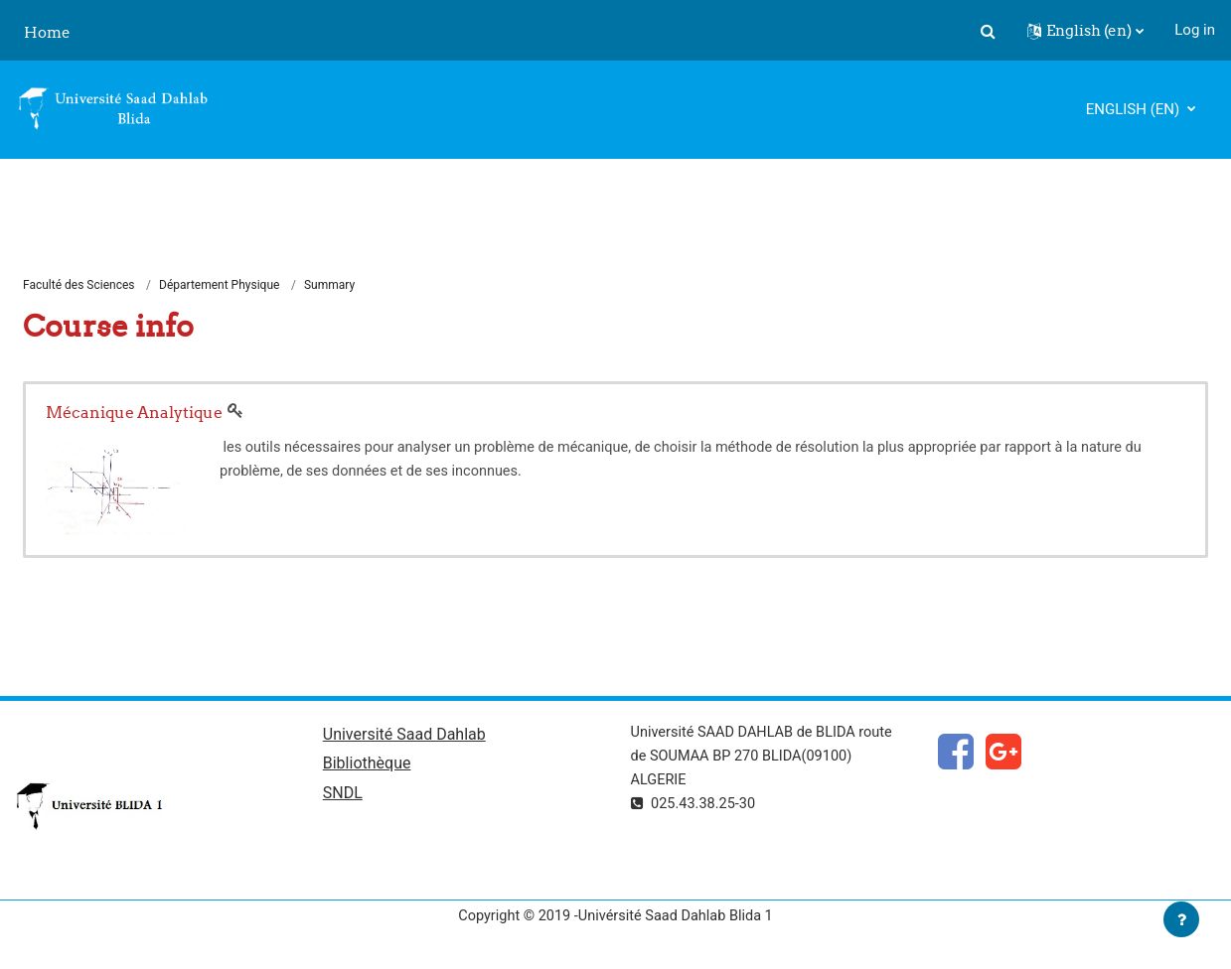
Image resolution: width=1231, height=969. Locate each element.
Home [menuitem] (47, 32)
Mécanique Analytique (134, 413)
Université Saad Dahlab (404, 736)
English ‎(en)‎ (1134, 109)
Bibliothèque (367, 767)
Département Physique (219, 286)
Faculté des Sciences (79, 286)
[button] (987, 31)
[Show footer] (1181, 919)
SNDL (343, 796)
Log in (1194, 30)
